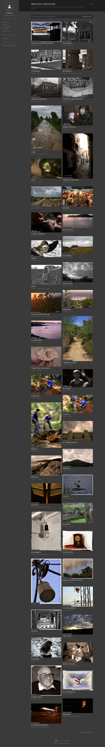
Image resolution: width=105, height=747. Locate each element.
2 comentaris (39, 73)
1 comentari (70, 101)
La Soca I (66, 414)
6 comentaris (39, 45)
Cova (33, 180)
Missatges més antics (87, 732)
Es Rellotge (68, 552)
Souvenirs (67, 43)
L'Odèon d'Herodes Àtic (73, 99)
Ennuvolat (67, 284)
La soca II (35, 396)
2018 (5, 24)
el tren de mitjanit (39, 725)
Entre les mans (69, 664)
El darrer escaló (70, 442)
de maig (6, 28)
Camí (33, 152)
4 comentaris (39, 207)
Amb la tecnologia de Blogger (62, 740)
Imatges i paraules (43, 4)
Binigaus (35, 477)
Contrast (35, 71)
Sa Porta (34, 505)
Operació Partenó (39, 99)
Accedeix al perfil (9, 15)
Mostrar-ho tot (87, 16)
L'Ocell (66, 496)
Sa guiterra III (69, 692)
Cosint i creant (38, 234)
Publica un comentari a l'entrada (74, 73)
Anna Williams (68, 743)
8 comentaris (39, 342)
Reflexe (66, 208)
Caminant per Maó (71, 180)
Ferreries (67, 310)
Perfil (33, 258)
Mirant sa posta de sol (72, 580)
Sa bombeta (36, 552)
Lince (33, 286)
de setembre (7, 26)
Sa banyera (67, 256)
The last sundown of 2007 (42, 43)
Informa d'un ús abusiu (9, 45)
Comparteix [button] (33, 45)
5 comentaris (39, 479)
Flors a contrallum (40, 314)
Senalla (34, 449)
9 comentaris (70, 129)
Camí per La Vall (70, 363)
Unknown (9, 13)
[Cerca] (91, 4)
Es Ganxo (66, 524)
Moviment (67, 71)
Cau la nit (67, 636)
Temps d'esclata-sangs (40, 368)
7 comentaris (70, 638)
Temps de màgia (69, 127)
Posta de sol (68, 230)
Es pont (34, 631)
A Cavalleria (36, 340)
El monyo (35, 659)
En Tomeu (67, 389)
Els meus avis (36, 697)
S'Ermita (66, 468)
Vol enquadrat (69, 608)
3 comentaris (70, 45)
